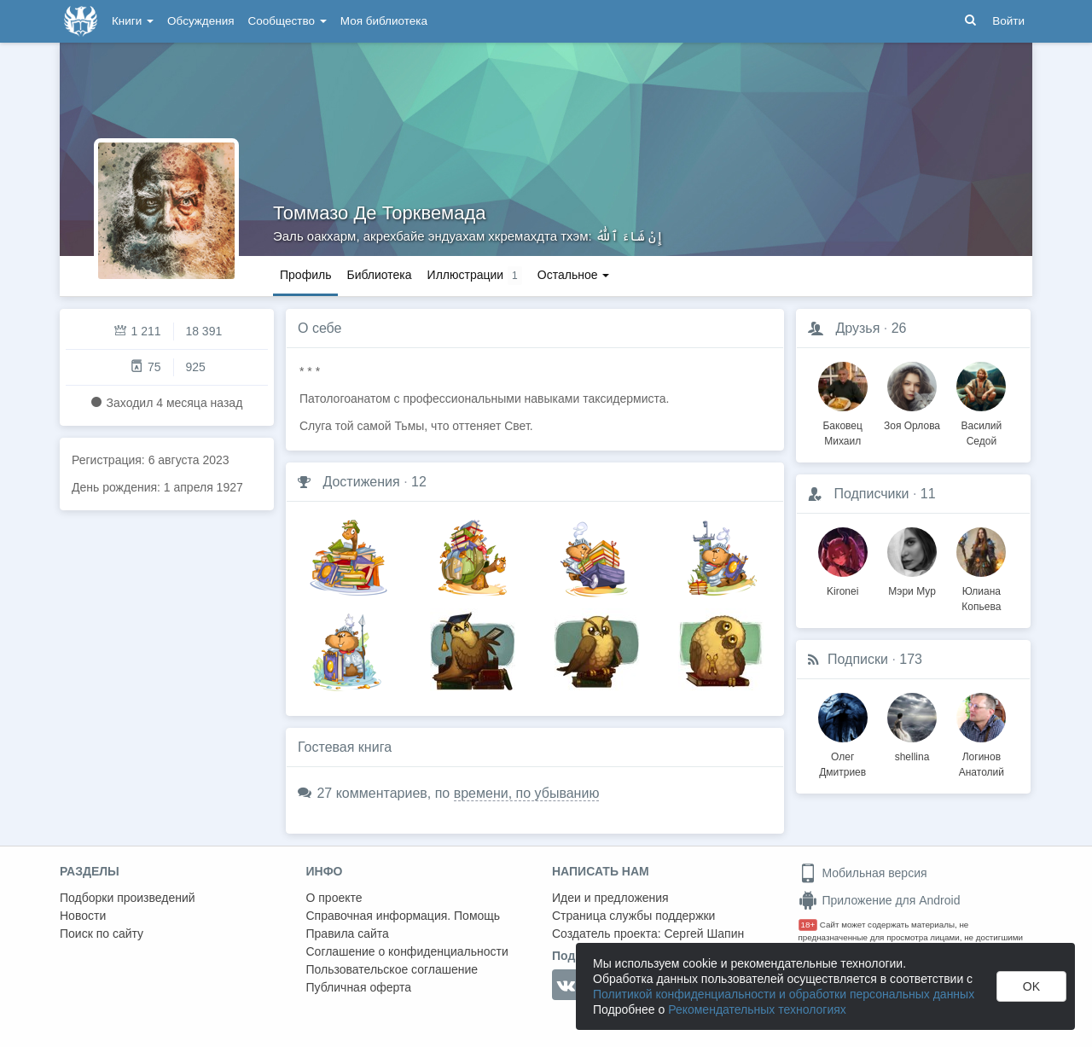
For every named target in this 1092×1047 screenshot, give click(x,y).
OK (1031, 986)
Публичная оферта (359, 987)
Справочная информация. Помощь (403, 915)
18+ (808, 924)
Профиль (305, 275)
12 (419, 481)
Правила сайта (347, 933)
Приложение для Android (880, 900)
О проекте (334, 897)
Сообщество (287, 21)
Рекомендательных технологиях (757, 1009)
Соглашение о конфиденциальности (407, 951)
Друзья (857, 328)
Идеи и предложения (610, 897)
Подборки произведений (127, 897)
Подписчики (871, 493)
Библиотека (378, 275)
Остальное (573, 275)
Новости (83, 915)
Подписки (858, 659)
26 (899, 328)
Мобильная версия (863, 873)
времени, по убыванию (527, 793)
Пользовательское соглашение (392, 969)
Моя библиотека (383, 21)
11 (928, 493)
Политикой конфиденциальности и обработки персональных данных (783, 994)
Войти (1008, 21)
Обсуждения (200, 21)
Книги (133, 21)
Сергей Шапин (704, 933)
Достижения (360, 481)
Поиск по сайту (101, 933)
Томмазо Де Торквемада (379, 213)
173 (910, 659)
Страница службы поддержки (633, 915)
